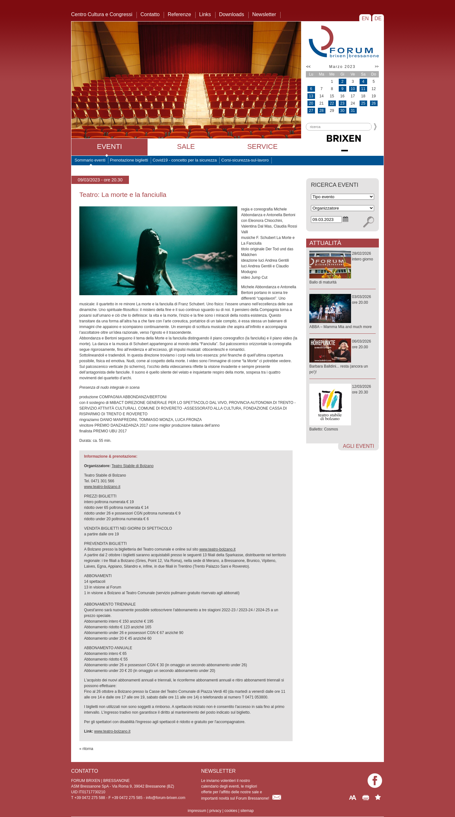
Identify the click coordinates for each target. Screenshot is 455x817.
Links (205, 14)
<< (308, 66)
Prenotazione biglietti (129, 160)
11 (363, 89)
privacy (215, 810)
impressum (197, 810)
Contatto (150, 14)
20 (311, 103)
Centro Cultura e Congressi (101, 14)
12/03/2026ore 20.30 (342, 408)
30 (342, 110)
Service (262, 146)
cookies (230, 810)
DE (378, 18)
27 (311, 110)
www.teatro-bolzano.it (102, 487)
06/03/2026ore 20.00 (342, 357)
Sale (186, 146)
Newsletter (264, 14)
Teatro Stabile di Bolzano (133, 466)
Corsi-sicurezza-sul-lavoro (245, 160)
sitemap (247, 810)
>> (377, 66)
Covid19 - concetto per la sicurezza (185, 160)
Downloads (231, 14)
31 (353, 110)
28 (321, 110)
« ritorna (86, 749)
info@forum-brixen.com (165, 798)
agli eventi (358, 446)
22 (332, 103)
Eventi (109, 146)
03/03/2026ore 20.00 (342, 312)
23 (342, 103)
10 (353, 89)
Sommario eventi (90, 160)
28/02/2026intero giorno (342, 268)
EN (365, 18)
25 (363, 103)
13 (311, 96)
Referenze (179, 14)
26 (374, 103)
